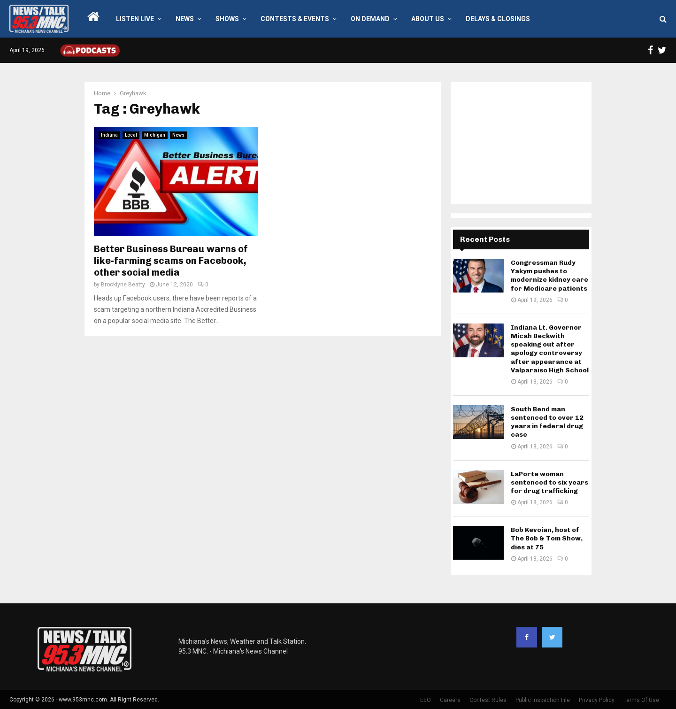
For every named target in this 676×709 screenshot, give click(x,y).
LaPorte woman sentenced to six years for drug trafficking (549, 482)
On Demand (370, 19)
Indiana (109, 135)
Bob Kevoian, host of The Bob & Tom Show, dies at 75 (547, 538)
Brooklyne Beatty (123, 284)
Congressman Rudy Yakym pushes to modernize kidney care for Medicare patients (549, 276)
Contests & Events (295, 19)
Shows (227, 19)
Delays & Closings (498, 19)
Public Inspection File (542, 700)
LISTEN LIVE (135, 19)
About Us (427, 19)
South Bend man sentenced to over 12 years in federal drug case (547, 422)
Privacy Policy (597, 700)
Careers (450, 700)
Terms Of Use (641, 700)
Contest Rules (488, 700)
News (185, 19)
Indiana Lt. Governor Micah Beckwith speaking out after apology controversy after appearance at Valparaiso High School (550, 349)
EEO (425, 700)
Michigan (154, 135)
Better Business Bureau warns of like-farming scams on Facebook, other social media (171, 260)
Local (131, 135)
